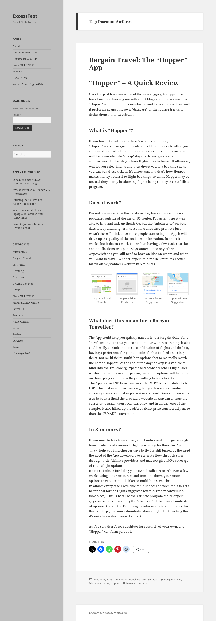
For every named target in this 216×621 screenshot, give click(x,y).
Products (18, 315)
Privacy (17, 71)
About (16, 46)
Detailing (18, 271)
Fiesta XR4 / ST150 (23, 65)
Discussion (19, 277)
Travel (16, 347)
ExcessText (25, 16)
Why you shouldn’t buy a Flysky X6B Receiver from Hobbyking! (28, 214)
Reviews (17, 334)
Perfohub (18, 309)
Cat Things (19, 264)
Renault (17, 328)
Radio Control (21, 321)
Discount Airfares (99, 583)
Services (18, 341)
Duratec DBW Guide (25, 59)
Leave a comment (136, 583)
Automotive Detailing (25, 52)
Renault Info (20, 78)
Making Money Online (26, 302)
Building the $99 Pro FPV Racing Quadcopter (28, 202)
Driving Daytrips (23, 283)
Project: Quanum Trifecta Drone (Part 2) (28, 226)
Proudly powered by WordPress (108, 612)
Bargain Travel (22, 258)
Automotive (20, 252)
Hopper (115, 583)
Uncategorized (21, 353)
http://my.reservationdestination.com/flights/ (135, 511)
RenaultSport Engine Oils (28, 84)
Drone (16, 290)
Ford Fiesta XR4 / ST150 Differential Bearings (27, 181)
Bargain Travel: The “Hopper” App (138, 63)
